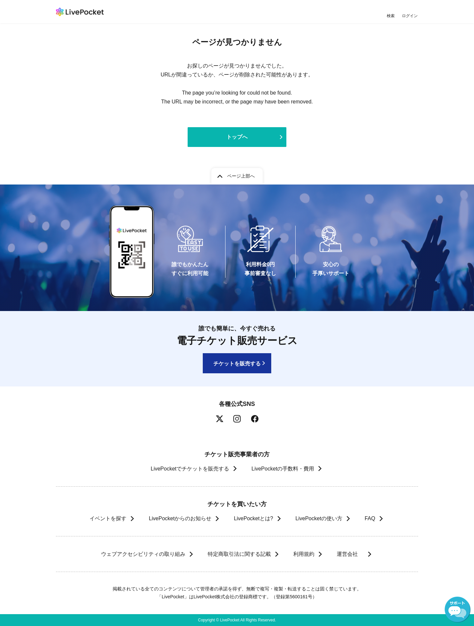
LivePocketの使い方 (319, 518)
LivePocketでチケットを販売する (190, 468)
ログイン (410, 16)
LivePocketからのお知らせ (180, 518)
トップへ (237, 137)
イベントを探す (108, 518)
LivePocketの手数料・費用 (282, 468)
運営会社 (350, 554)
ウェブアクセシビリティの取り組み (143, 554)
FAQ (370, 518)
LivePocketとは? (253, 518)
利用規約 (303, 554)
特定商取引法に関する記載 (239, 554)
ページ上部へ (241, 176)
